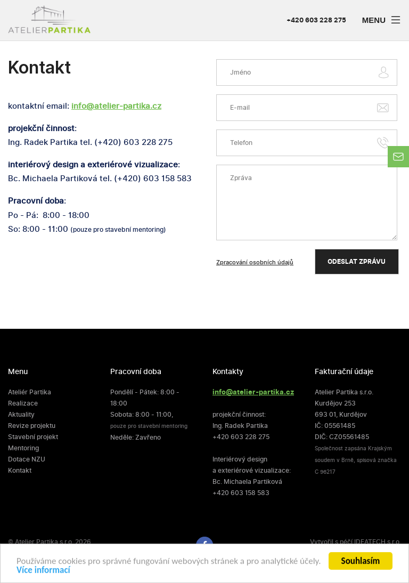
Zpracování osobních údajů (254, 262)
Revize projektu (31, 426)
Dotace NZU (26, 459)
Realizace (23, 403)
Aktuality (21, 414)
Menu (383, 21)
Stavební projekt (33, 437)
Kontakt (19, 470)
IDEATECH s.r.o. (377, 542)
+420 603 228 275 (316, 20)
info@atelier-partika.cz (116, 106)
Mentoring (23, 448)
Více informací (43, 572)
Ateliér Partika (29, 392)
